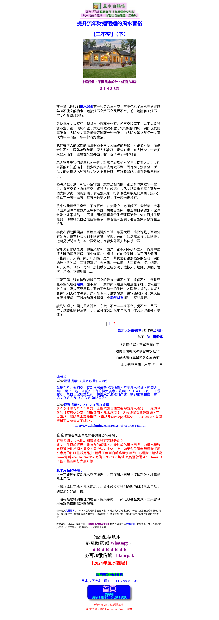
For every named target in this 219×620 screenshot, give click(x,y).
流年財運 (116, 298)
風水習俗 (86, 106)
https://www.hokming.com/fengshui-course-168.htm (110, 425)
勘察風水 (130, 524)
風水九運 (106, 394)
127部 (157, 330)
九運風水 (69, 510)
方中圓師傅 (154, 337)
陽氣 (80, 284)
